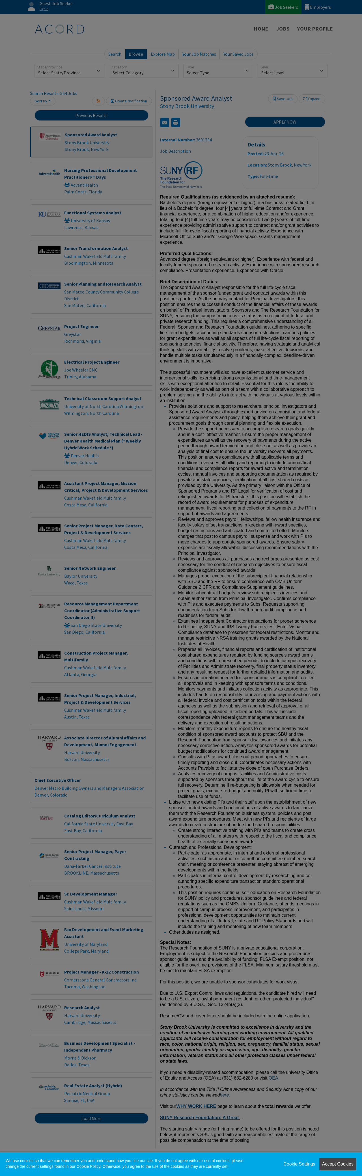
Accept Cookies (338, 1164)
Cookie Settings (299, 1164)
